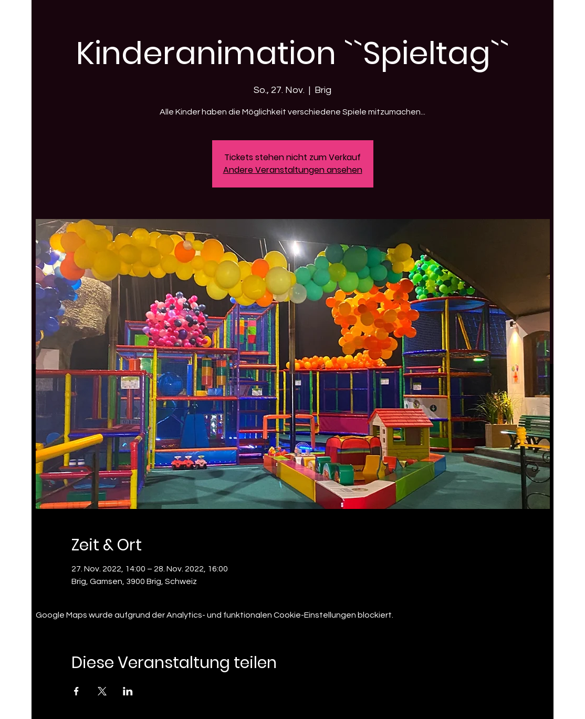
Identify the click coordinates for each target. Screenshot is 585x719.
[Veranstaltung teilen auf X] (102, 691)
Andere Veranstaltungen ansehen (292, 170)
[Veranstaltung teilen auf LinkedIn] (128, 691)
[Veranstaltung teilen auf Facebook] (76, 691)
